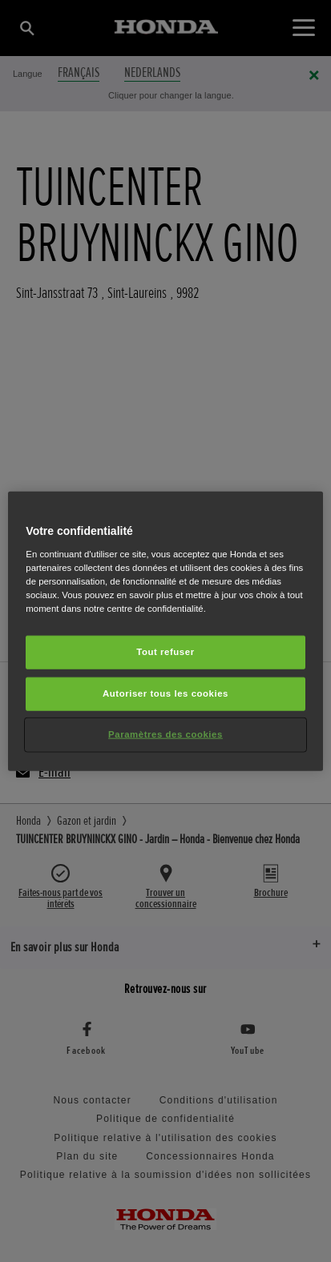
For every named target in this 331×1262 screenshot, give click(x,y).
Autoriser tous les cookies (165, 692)
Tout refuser (165, 652)
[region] (165, 631)
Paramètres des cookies (165, 733)
